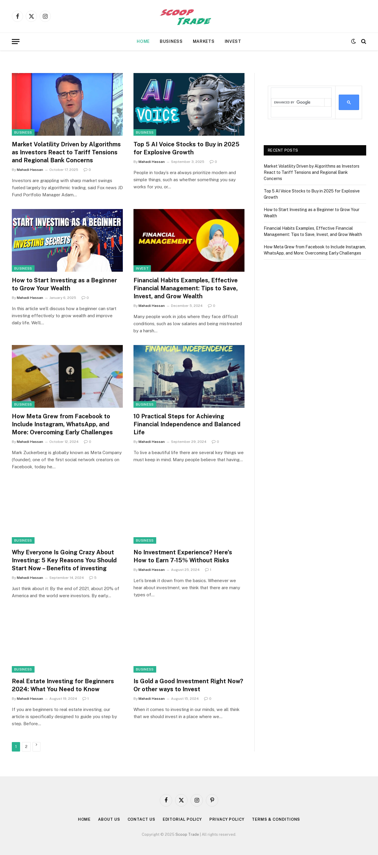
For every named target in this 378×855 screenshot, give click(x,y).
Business (171, 41)
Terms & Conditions (276, 819)
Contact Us (141, 819)
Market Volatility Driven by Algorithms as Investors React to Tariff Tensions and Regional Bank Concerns (66, 152)
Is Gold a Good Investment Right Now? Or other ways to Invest (188, 685)
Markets (204, 41)
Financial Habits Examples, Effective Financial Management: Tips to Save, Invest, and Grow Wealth (185, 288)
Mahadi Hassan (30, 170)
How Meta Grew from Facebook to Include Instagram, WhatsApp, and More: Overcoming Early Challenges (62, 424)
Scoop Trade (187, 834)
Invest (233, 41)
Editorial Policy (182, 819)
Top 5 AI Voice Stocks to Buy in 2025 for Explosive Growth (186, 148)
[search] (298, 102)
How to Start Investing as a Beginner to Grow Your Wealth (64, 284)
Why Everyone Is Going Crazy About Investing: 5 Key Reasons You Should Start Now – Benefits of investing (64, 560)
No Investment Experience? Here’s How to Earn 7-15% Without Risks (182, 556)
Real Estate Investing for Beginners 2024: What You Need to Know (63, 685)
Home (143, 41)
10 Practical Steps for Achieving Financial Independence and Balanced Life (186, 424)
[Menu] (15, 41)
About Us (109, 819)
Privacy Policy (227, 819)
